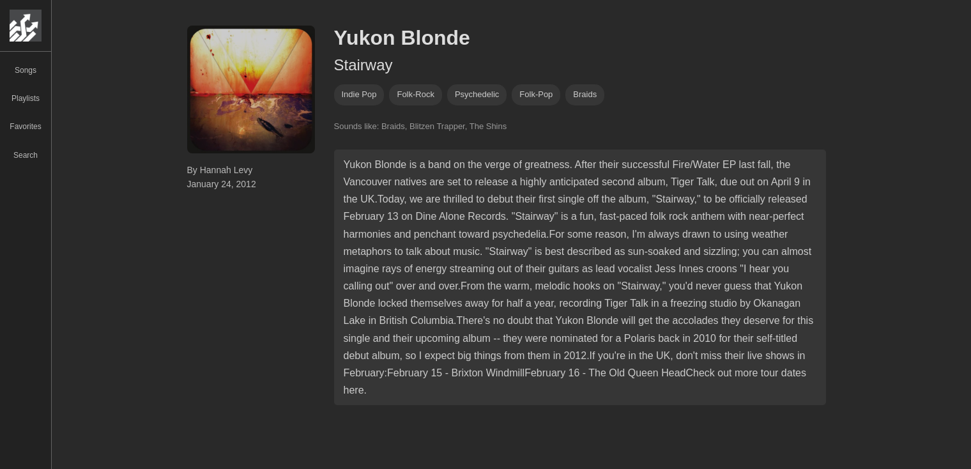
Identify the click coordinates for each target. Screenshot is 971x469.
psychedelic (477, 94)
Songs (25, 70)
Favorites (25, 126)
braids (585, 94)
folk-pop (536, 94)
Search (25, 155)
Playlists (25, 98)
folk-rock (415, 94)
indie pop (359, 94)
